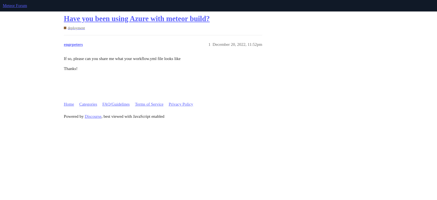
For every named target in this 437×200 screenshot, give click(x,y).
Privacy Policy (181, 104)
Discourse (93, 116)
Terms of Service (149, 104)
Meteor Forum (15, 5)
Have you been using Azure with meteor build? (137, 19)
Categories (88, 104)
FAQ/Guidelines (116, 104)
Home (69, 104)
